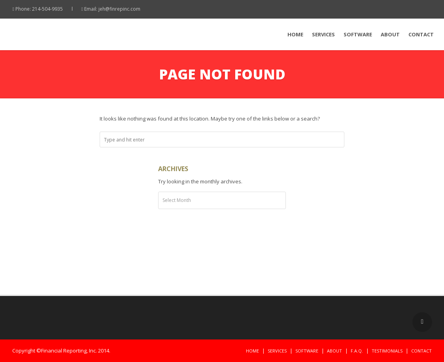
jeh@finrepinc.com (119, 9)
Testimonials (387, 351)
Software (358, 34)
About (390, 34)
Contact (421, 34)
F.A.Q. (357, 351)
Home (295, 34)
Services (323, 34)
